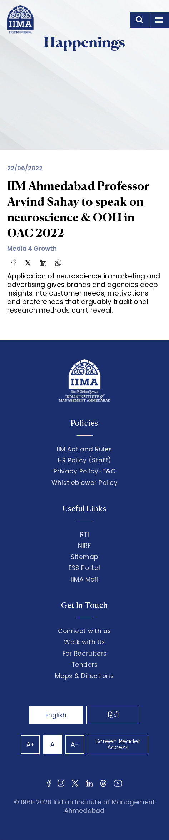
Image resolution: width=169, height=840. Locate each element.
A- (74, 744)
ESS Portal (84, 568)
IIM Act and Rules (84, 449)
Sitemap (84, 557)
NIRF (84, 545)
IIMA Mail (84, 579)
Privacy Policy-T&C (85, 471)
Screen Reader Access (117, 744)
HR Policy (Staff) (84, 460)
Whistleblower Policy (84, 482)
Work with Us (84, 642)
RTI (84, 534)
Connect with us (84, 631)
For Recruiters (84, 653)
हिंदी (113, 715)
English (55, 715)
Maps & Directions (84, 676)
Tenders (84, 664)
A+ (30, 744)
